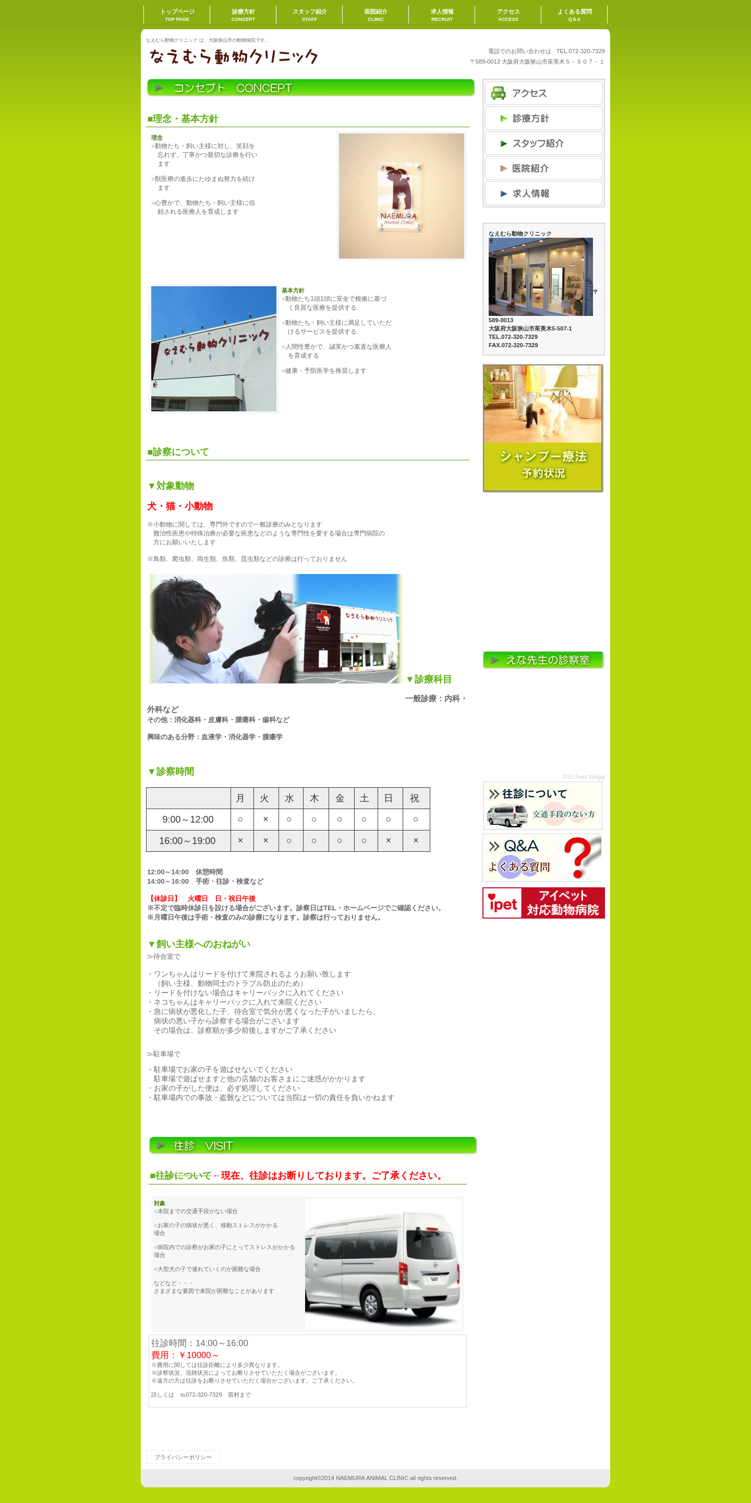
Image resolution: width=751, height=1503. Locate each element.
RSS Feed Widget (584, 777)
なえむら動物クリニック (250, 56)
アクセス (543, 93)
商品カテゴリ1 (543, 143)
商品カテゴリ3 (543, 193)
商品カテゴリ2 (543, 168)
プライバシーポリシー (183, 1457)
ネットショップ (543, 118)
